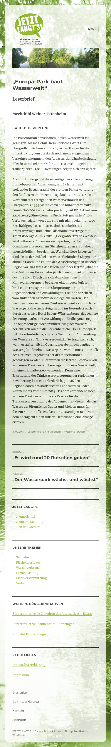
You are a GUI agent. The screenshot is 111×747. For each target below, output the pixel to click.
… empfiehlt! (25, 516)
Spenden (19, 720)
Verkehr (22, 583)
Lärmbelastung (27, 573)
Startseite (19, 692)
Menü (92, 28)
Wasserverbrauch (74, 431)
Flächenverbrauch (29, 562)
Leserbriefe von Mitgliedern (44, 431)
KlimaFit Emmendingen (30, 634)
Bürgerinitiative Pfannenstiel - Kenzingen (43, 624)
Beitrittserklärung (25, 701)
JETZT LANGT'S (21, 731)
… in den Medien (28, 527)
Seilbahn (22, 557)
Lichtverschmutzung (31, 578)
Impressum (20, 675)
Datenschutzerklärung (29, 665)
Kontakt (18, 710)
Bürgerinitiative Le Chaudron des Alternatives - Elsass (52, 613)
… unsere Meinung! (30, 522)
